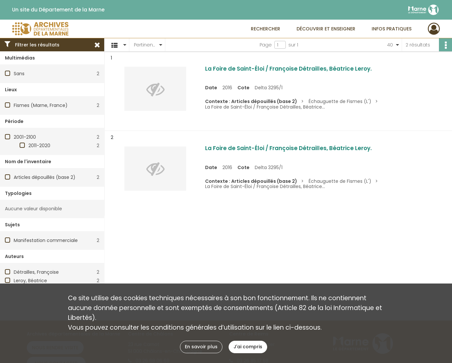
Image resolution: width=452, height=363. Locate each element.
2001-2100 (25, 137)
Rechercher (265, 29)
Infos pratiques (392, 29)
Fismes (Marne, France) (41, 105)
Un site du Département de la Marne (58, 10)
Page (266, 45)
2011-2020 (39, 145)
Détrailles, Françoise (36, 272)
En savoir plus (201, 346)
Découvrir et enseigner (326, 29)
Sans (19, 73)
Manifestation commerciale (46, 240)
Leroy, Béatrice (30, 280)
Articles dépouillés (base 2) (44, 177)
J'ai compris (248, 346)
